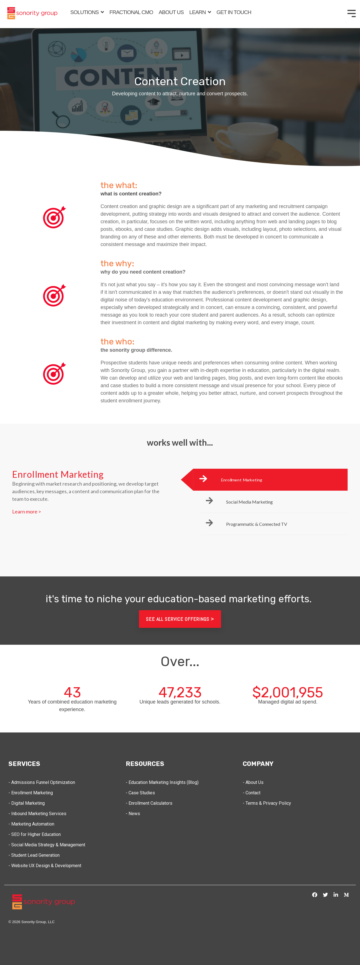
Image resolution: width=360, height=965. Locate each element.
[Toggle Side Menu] (351, 13)
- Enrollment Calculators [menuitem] (149, 803)
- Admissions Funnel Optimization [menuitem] (41, 782)
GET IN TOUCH (234, 12)
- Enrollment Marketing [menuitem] (30, 792)
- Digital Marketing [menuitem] (26, 803)
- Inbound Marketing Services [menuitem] (37, 813)
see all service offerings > (180, 619)
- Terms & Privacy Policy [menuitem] (267, 803)
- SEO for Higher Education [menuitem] (34, 834)
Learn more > (26, 511)
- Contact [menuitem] (251, 792)
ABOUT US (171, 12)
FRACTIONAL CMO (131, 12)
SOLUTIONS (85, 12)
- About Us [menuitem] (253, 782)
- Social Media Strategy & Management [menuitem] (46, 844)
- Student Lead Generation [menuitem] (34, 855)
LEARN (198, 12)
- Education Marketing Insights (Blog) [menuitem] (162, 782)
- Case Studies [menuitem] (140, 792)
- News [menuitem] (133, 813)
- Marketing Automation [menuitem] (31, 824)
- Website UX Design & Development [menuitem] (44, 865)
